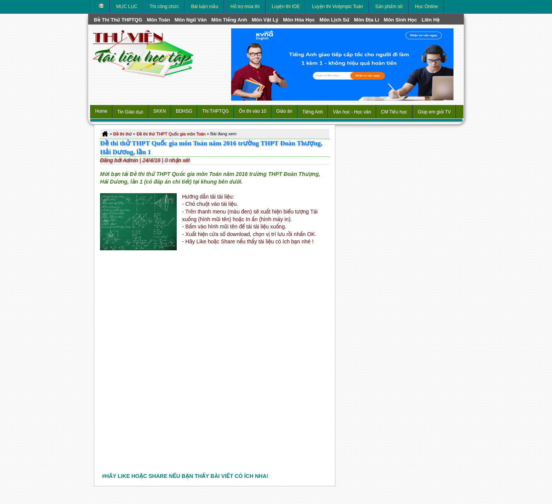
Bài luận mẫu (204, 6)
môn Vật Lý (265, 20)
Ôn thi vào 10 (252, 111)
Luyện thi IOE (286, 6)
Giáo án (284, 111)
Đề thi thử (122, 133)
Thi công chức (164, 6)
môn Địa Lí (366, 20)
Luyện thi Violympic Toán (337, 6)
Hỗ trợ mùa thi (245, 6)
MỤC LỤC (126, 6)
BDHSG (184, 111)
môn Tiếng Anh (229, 20)
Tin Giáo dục (130, 112)
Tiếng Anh (312, 112)
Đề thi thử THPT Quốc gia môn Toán (170, 133)
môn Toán (158, 20)
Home (101, 111)
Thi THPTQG (215, 111)
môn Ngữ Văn (190, 20)
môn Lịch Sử (334, 20)
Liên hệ (431, 20)
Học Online (426, 6)
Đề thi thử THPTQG (118, 20)
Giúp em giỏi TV (434, 112)
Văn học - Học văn (352, 112)
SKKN (159, 111)
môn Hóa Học (299, 20)
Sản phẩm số (389, 6)
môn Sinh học (400, 20)
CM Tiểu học (394, 112)
